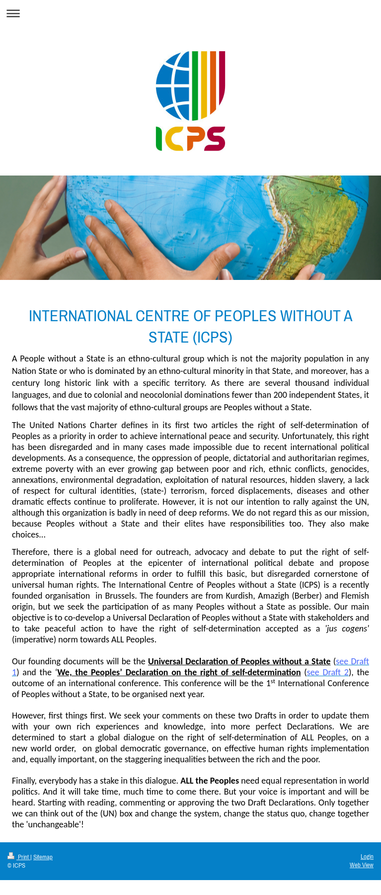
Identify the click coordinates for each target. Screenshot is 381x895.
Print (18, 857)
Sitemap (43, 857)
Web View (362, 865)
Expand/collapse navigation (190, 13)
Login (367, 856)
